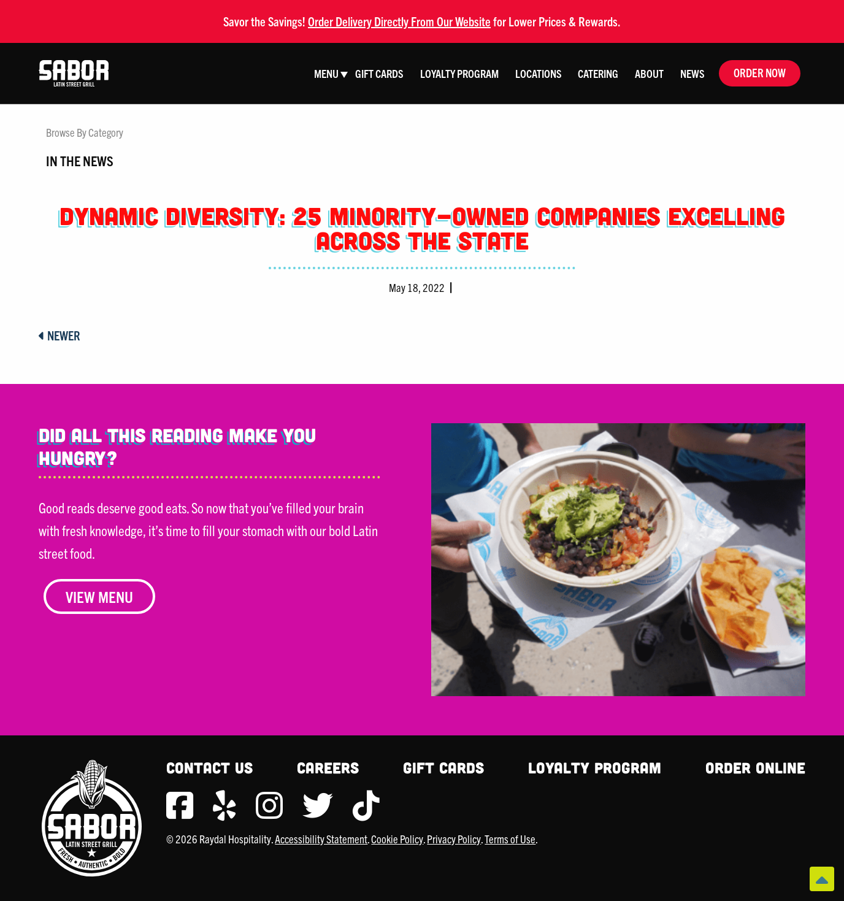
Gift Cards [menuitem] (379, 73)
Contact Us (209, 767)
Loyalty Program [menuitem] (459, 73)
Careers (328, 767)
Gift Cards (443, 767)
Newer (59, 335)
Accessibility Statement (321, 839)
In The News (79, 160)
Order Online (755, 767)
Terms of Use (510, 839)
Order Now (760, 73)
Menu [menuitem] (326, 73)
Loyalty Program (594, 767)
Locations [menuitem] (538, 73)
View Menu (99, 596)
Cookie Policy (397, 839)
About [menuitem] (649, 73)
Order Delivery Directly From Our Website (399, 21)
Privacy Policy (454, 839)
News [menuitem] (692, 73)
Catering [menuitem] (598, 73)
